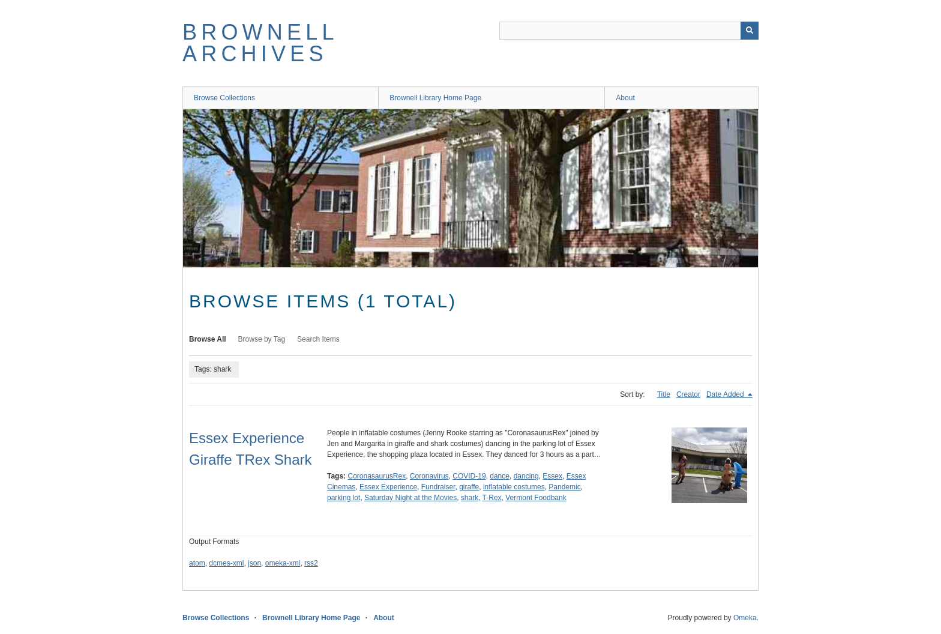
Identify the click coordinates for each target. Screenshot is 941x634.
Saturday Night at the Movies (410, 498)
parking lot (343, 498)
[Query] (629, 31)
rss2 (311, 563)
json (254, 563)
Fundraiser (438, 487)
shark (469, 498)
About (625, 98)
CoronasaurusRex (376, 476)
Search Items (318, 339)
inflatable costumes (514, 487)
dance (500, 476)
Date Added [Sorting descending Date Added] (726, 394)
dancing (526, 476)
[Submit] (750, 31)
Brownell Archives (259, 43)
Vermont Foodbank (535, 498)
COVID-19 (469, 476)
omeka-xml (283, 563)
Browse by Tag (262, 339)
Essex (552, 476)
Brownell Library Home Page (435, 98)
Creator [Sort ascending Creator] (688, 394)
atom (197, 563)
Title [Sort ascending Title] (663, 394)
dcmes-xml (226, 563)
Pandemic (564, 487)
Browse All (207, 339)
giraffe (469, 487)
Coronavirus (429, 476)
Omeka (745, 618)
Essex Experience (388, 487)
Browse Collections (224, 98)
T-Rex (492, 498)
